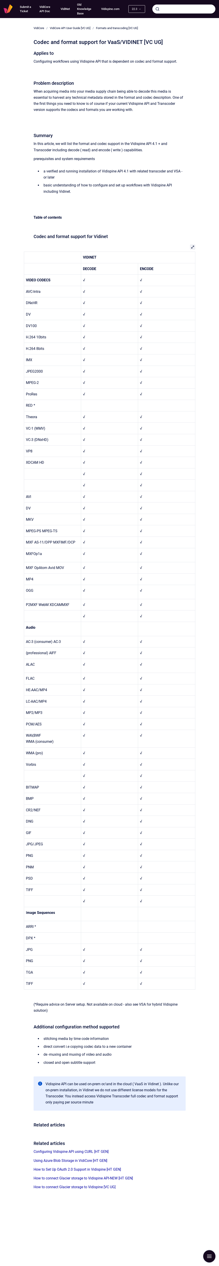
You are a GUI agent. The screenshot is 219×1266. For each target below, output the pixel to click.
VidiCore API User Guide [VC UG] (70, 28)
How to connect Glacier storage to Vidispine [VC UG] (75, 1187)
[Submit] (157, 9)
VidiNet (65, 9)
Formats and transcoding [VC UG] (117, 28)
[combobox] (184, 9)
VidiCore (39, 28)
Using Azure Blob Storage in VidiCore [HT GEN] (70, 1160)
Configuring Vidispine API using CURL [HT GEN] (71, 1151)
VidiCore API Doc (44, 9)
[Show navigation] (209, 1256)
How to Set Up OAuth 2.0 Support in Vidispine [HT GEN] (77, 1169)
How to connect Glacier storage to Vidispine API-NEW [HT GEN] (83, 1178)
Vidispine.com (110, 9)
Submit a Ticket (25, 9)
